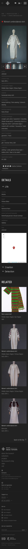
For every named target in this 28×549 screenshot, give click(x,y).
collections (5, 456)
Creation (9, 267)
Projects (4, 458)
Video (3, 463)
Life (7, 186)
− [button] (3, 237)
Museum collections (12, 13)
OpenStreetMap (14, 262)
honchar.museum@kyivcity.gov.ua (11, 478)
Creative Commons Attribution (12, 167)
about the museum (8, 453)
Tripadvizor (6, 517)
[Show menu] (25, 3)
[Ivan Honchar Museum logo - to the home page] (8, 3)
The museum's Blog (8, 461)
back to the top (19, 440)
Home (3, 13)
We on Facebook (7, 509)
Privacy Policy (4, 544)
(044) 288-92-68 (11, 476)
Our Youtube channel (8, 515)
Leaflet (9, 262)
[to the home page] (14, 449)
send (23, 530)
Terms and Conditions (11, 544)
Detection (9, 271)
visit (3, 466)
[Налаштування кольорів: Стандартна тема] (15, 3)
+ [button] (3, 235)
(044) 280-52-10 (18, 476)
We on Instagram (7, 512)
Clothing (4, 15)
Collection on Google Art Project (10, 520)
